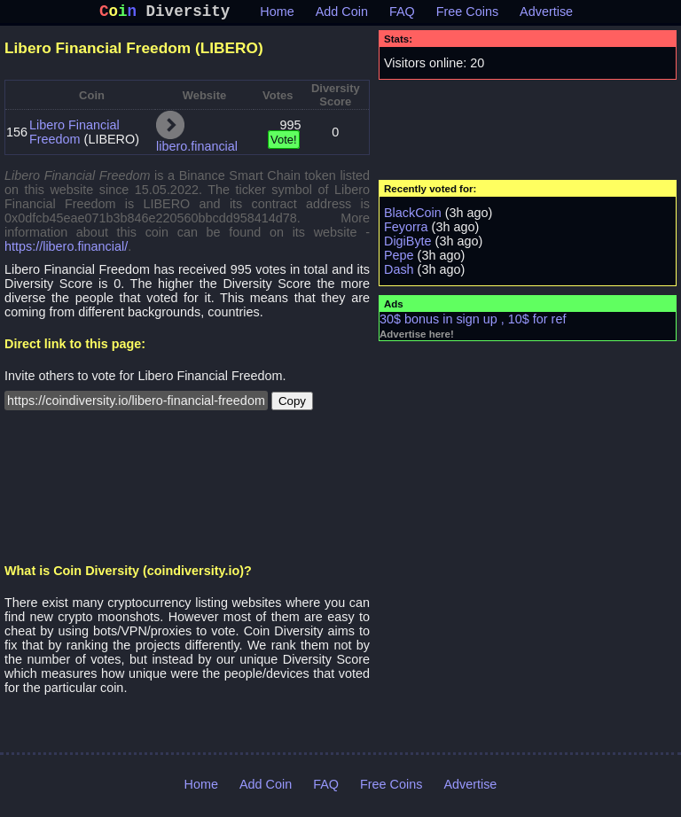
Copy (292, 404)
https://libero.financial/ (66, 250)
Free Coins (467, 15)
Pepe (399, 259)
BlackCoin (413, 216)
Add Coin (342, 15)
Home (277, 15)
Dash (399, 273)
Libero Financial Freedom (74, 135)
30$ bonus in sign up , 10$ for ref (473, 322)
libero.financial (197, 150)
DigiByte (408, 244)
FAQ (402, 15)
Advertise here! (417, 337)
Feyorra (406, 230)
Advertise (546, 15)
